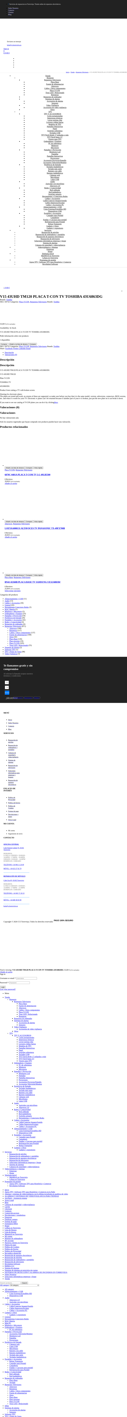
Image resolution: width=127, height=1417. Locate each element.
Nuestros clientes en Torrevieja (16, 1243)
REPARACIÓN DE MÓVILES (14, 876)
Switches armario (25, 1116)
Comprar (4, 344)
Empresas (13, 1171)
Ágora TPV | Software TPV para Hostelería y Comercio (30, 1184)
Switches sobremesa (26, 1052)
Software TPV (10, 650)
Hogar (11, 1173)
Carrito (7, 1207)
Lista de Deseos (11, 1230)
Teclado (12, 1382)
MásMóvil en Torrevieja (18, 1177)
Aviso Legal (9, 1200)
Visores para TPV (25, 1061)
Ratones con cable (25, 1093)
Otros (11, 637)
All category (9, 1289)
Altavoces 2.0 (24, 1107)
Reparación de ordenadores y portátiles (24, 1156)
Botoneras (13, 631)
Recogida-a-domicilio (13, 1253)
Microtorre (23, 1069)
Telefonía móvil (11, 1175)
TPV (11, 1033)
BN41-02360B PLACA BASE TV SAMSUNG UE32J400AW (33, 582)
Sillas (7, 1406)
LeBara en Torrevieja (13, 1228)
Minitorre (22, 1067)
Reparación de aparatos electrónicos (22, 1158)
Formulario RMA (11, 1224)
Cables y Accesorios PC (28, 1126)
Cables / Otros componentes (19, 633)
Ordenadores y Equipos (13, 614)
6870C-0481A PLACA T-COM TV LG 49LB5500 (27, 474)
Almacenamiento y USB (14, 599)
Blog (6, 1202)
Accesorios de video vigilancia (30, 1029)
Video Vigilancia (11, 654)
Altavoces (8, 524)
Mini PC (8, 1323)
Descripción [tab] (7, 359)
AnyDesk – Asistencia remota (16, 1198)
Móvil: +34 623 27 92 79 (12, 868)
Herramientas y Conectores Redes (31, 1118)
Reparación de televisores (19, 1160)
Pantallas (22, 1076)
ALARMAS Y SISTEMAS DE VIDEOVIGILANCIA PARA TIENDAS (32, 1196)
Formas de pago (11, 1222)
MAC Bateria (10, 609)
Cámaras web (24, 1097)
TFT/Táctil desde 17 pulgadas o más (32, 1057)
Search (24, 1283)
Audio (7, 601)
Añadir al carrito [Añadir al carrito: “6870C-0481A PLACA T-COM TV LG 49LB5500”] (11, 483)
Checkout (8, 1209)
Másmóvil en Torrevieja (14, 1234)
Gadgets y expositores (27, 1150)
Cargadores (23, 1139)
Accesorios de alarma (27, 1023)
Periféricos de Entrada (13, 618)
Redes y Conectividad (13, 622)
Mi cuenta (8, 1236)
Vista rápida (38, 468)
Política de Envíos (11, 1249)
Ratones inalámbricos (27, 1095)
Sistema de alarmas (16, 1165)
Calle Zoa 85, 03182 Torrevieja (14, 880)
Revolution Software (17, 1186)
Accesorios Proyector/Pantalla (30, 1082)
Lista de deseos (10, 1232)
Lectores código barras (27, 1044)
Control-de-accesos (12, 1213)
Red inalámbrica (25, 1114)
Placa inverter (14, 641)
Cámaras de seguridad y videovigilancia (24, 1167)
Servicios (8, 1152)
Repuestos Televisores (82, 72)
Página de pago (10, 1245)
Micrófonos (23, 1099)
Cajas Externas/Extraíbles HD (30, 1131)
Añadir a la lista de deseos (18, 344)
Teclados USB (24, 1054)
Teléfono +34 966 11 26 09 (14, 865)
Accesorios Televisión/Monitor (30, 1084)
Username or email (8, 978)
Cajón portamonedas (26, 1038)
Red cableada (24, 1112)
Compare (33, 344)
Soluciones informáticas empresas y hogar (25, 1162)
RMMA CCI (9, 1266)
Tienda (73, 72)
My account (9, 1241)
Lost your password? (8, 989)
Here (56, 402)
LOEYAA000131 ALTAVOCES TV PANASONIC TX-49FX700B (35, 528)
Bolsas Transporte (25, 1146)
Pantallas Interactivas (27, 1048)
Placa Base (9, 577)
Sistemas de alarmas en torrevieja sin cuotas (21, 1270)
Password (4, 983)
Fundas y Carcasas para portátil (30, 1141)
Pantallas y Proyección (13, 616)
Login (3, 987)
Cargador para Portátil (27, 1137)
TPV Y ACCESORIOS (22, 1035)
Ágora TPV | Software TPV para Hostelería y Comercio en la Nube (30, 1192)
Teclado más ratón (25, 1090)
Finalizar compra (11, 1219)
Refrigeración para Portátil (29, 1143)
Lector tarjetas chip (26, 1042)
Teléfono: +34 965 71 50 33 (14, 893)
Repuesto (12, 999)
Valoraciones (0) (11, 355)
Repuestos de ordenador (14, 624)
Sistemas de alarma (12, 647)
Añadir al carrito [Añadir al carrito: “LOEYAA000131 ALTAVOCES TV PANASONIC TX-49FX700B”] (11, 537)
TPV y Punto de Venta (13, 652)
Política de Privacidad (13, 1251)
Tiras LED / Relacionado (18, 645)
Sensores (22, 1025)
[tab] (66, 353)
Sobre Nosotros (10, 1274)
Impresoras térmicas (26, 1040)
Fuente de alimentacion (18, 635)
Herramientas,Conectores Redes (17, 607)
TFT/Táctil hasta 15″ (26, 1059)
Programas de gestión (13, 1182)
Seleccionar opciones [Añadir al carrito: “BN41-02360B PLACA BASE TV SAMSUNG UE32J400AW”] (13, 591)
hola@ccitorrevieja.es (14, 45)
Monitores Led (24, 1074)
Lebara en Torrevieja (17, 1179)
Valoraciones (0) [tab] (9, 407)
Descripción (9, 353)
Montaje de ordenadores (14, 1238)
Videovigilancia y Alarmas (15, 1169)
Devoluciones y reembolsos (15, 1215)
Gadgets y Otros (20, 1148)
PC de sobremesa (25, 1065)
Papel (21, 1050)
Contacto (8, 1211)
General (8, 605)
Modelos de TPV (25, 1046)
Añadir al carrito (6, 972)
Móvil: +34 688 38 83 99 (12, 900)
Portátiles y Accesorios (13, 620)
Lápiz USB (23, 1101)
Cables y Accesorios (12, 603)
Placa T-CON (24, 302)
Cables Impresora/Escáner (28, 1124)
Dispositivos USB (25, 1133)
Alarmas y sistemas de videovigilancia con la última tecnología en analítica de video (36, 1194)
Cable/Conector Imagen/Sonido (30, 1122)
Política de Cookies (12, 1247)
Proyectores (23, 1080)
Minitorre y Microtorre (13, 611)
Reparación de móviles (18, 1154)
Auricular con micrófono (28, 1105)
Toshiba (9, 300)
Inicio (67, 72)
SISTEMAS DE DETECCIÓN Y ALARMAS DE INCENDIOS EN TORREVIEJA (36, 1272)
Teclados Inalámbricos (27, 1088)
